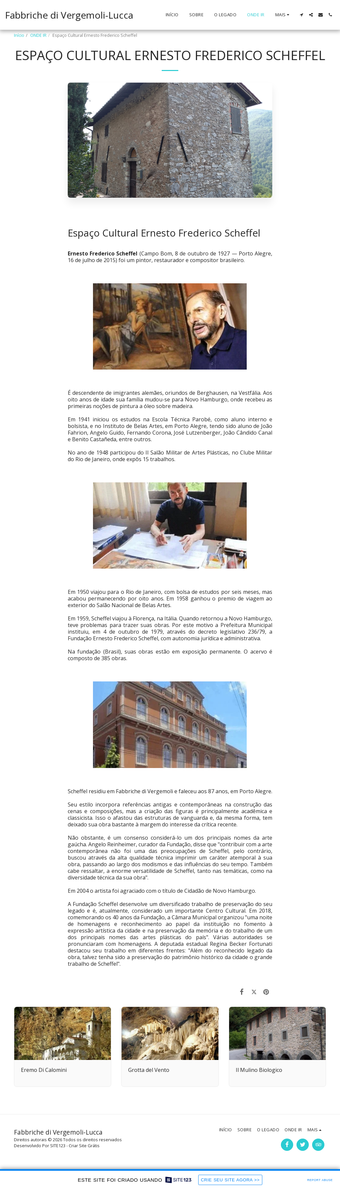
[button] (301, 15)
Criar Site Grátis (84, 1146)
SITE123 (57, 1146)
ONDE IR (38, 35)
